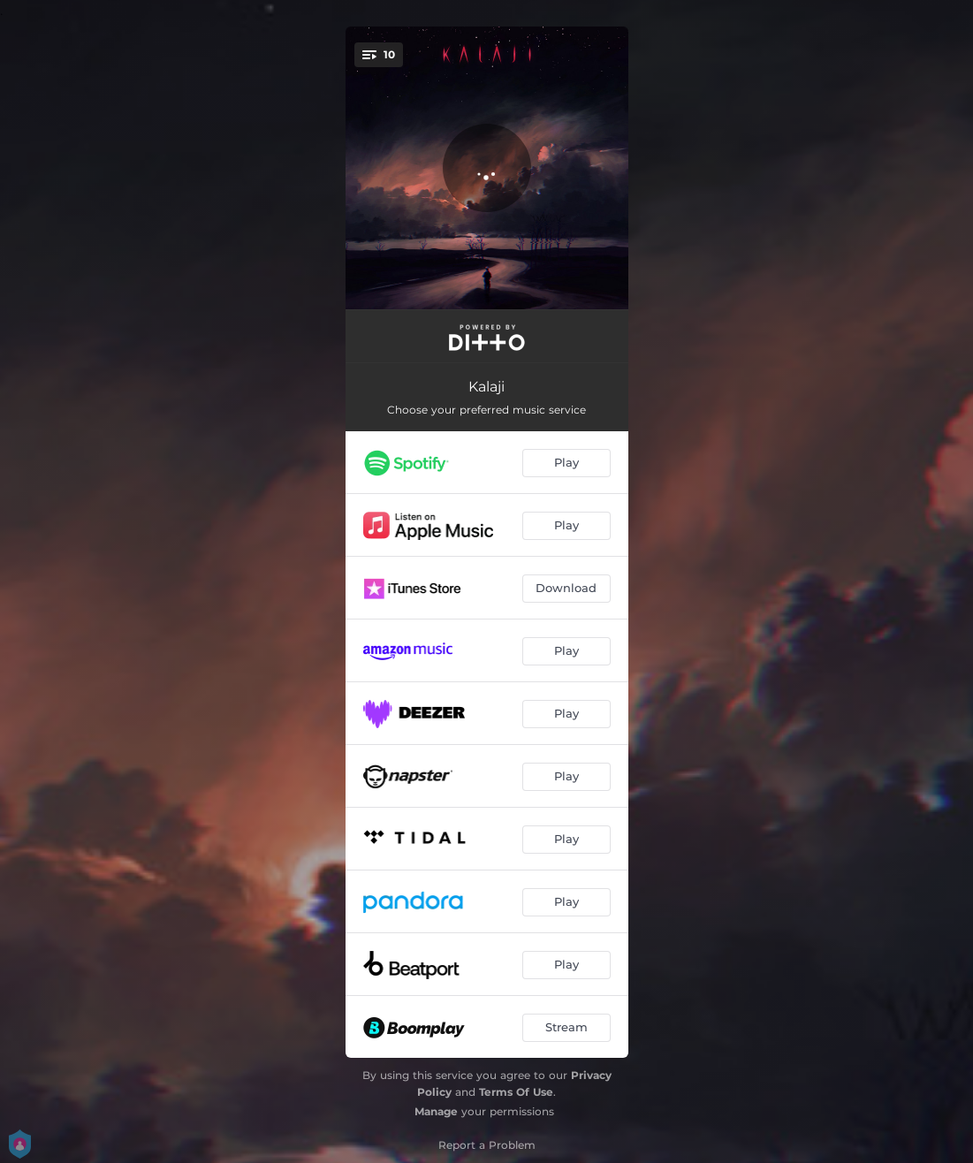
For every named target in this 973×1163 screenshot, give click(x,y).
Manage (436, 1111)
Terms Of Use (516, 1091)
